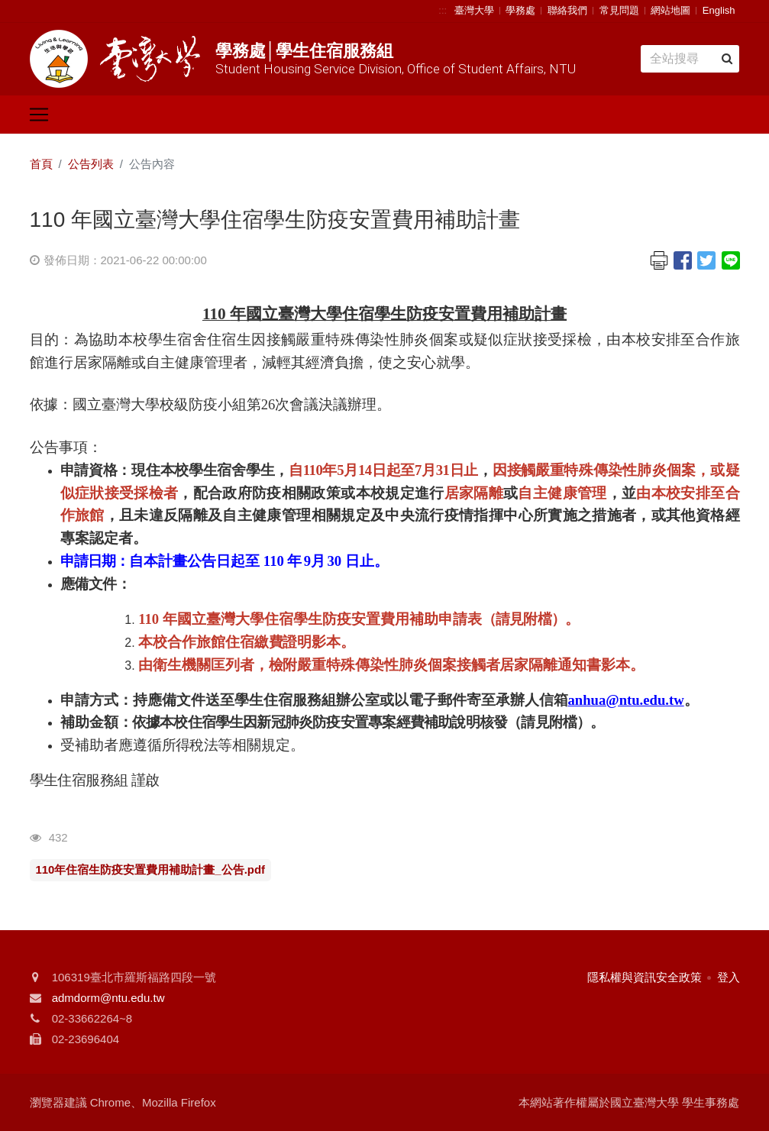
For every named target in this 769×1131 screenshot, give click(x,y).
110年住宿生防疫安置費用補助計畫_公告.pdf (151, 869)
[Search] (689, 58)
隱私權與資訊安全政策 (644, 977)
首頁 (41, 163)
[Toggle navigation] (39, 114)
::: (442, 10)
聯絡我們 (567, 10)
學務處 (520, 10)
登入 (728, 977)
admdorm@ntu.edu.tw (108, 997)
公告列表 (91, 163)
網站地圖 (670, 10)
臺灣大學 (474, 10)
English (719, 10)
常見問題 (619, 10)
